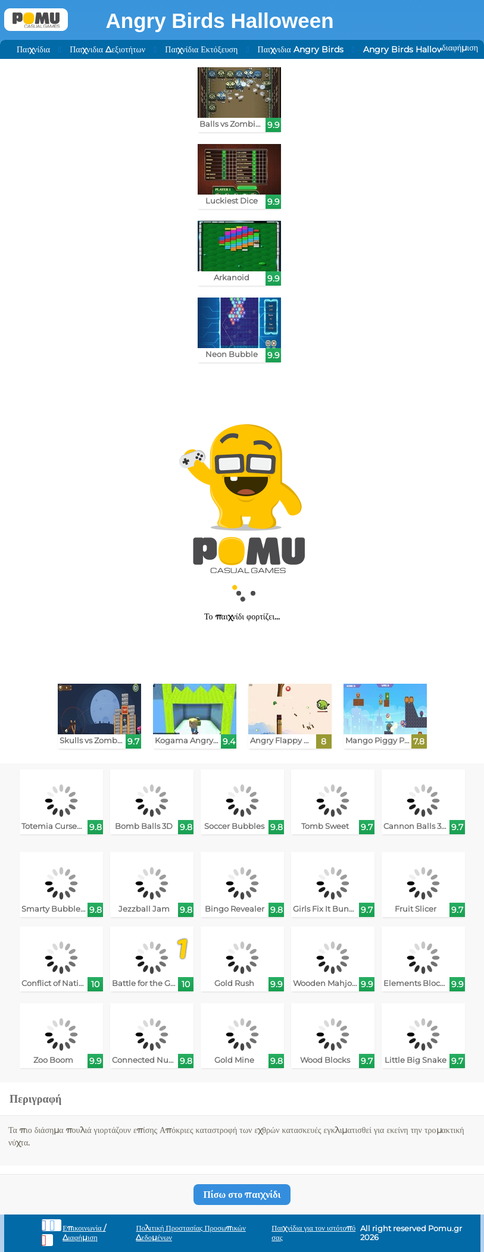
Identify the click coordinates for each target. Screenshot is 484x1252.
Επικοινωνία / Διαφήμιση (84, 1232)
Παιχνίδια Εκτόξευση (201, 49)
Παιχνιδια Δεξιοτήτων (107, 49)
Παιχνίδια (33, 49)
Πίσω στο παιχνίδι (241, 1194)
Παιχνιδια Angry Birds (301, 49)
